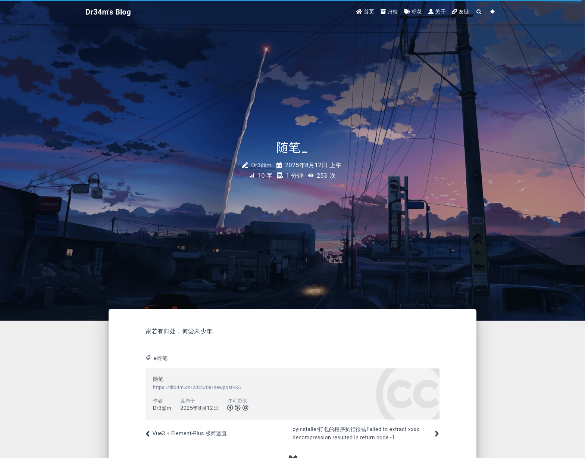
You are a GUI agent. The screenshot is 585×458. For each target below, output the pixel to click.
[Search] (479, 12)
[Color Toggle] (493, 12)
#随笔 (160, 358)
